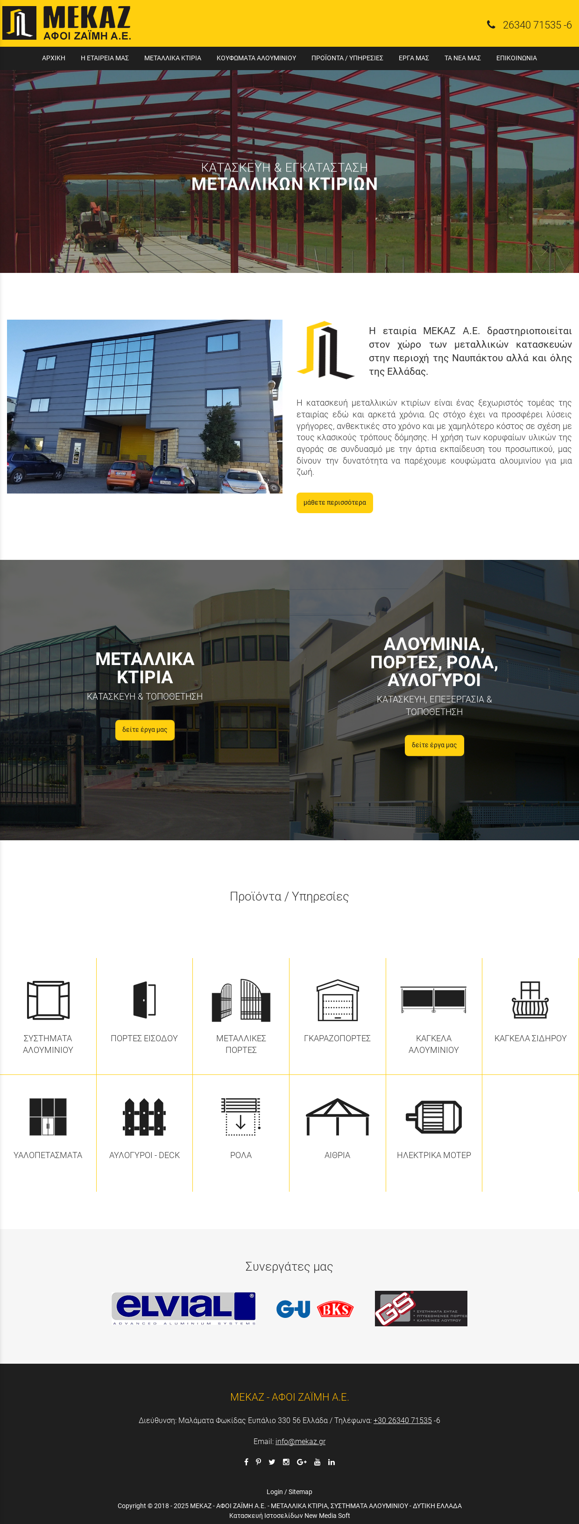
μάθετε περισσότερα (335, 503)
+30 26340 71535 (403, 1420)
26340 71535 (532, 25)
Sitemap (300, 1491)
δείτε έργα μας (145, 730)
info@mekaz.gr (300, 1441)
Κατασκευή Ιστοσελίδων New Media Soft (289, 1515)
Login (275, 1491)
